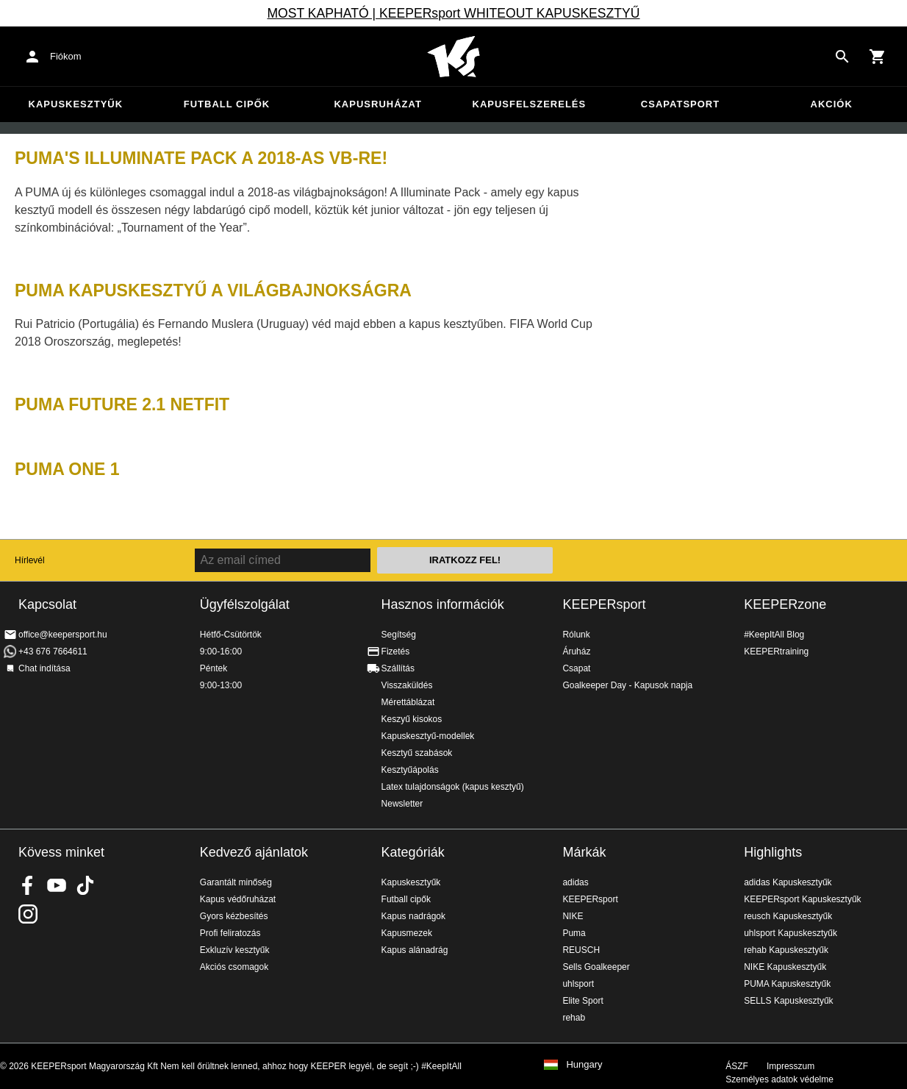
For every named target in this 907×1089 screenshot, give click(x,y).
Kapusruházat (377, 104)
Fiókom (66, 56)
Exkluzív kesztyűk (235, 950)
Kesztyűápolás (410, 770)
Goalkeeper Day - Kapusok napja (627, 685)
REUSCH (581, 950)
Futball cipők (227, 104)
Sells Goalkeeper (595, 967)
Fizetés (395, 651)
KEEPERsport (603, 604)
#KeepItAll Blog (774, 634)
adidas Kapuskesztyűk (787, 882)
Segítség (398, 634)
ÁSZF (736, 1066)
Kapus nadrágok (413, 916)
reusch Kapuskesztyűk (788, 916)
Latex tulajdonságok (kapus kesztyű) (452, 787)
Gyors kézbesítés (234, 916)
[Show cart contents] (877, 56)
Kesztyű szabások (417, 753)
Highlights (773, 852)
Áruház (576, 651)
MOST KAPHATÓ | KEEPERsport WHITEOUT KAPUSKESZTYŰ (453, 13)
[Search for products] (842, 56)
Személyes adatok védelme (779, 1079)
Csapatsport (680, 104)
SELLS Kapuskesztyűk (788, 1001)
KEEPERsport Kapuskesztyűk (802, 899)
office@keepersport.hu (62, 634)
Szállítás (398, 668)
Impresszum (790, 1066)
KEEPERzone (785, 604)
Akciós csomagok (234, 967)
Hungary (584, 1065)
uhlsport (578, 984)
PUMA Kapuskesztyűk (787, 984)
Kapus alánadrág (414, 950)
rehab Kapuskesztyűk (786, 950)
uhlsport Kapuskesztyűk (790, 933)
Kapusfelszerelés (530, 104)
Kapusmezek (406, 933)
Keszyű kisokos (411, 719)
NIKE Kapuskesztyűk (785, 967)
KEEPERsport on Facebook (27, 885)
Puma (573, 933)
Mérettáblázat (408, 702)
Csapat (576, 668)
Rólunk (575, 634)
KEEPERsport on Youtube (56, 885)
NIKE (572, 916)
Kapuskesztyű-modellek (428, 736)
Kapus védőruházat (238, 899)
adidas (575, 882)
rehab (573, 1018)
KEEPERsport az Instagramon (27, 914)
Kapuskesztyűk (76, 104)
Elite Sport (582, 1001)
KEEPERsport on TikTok (85, 885)
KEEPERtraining (776, 651)
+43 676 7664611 (52, 651)
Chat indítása (44, 668)
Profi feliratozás (230, 933)
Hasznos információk (442, 604)
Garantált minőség (236, 882)
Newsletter (402, 804)
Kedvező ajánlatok (254, 852)
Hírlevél (30, 560)
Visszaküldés (407, 685)
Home (453, 56)
